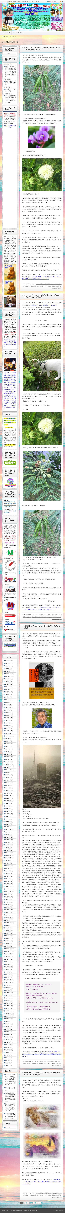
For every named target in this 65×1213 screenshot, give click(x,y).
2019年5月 (8, 873)
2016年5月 (8, 967)
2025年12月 (8, 671)
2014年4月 (8, 1031)
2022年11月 (8, 767)
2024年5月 (8, 720)
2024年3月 (8, 725)
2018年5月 (8, 904)
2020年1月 (8, 852)
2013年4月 (8, 1060)
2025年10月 (8, 676)
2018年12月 (8, 886)
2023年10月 (8, 738)
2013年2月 (8, 1063)
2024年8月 (8, 712)
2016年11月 (8, 951)
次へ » (38, 1203)
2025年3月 (8, 694)
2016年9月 (8, 956)
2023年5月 (8, 751)
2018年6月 (8, 902)
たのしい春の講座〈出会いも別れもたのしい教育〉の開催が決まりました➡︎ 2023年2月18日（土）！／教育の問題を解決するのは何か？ (10, 71)
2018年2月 (8, 912)
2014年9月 (8, 1018)
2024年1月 (8, 730)
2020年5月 (8, 842)
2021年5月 (8, 814)
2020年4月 (8, 845)
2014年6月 (8, 1026)
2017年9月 (8, 925)
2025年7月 (8, 684)
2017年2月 (8, 943)
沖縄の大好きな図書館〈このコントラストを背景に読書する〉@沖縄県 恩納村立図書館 (10, 1107)
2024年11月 (8, 705)
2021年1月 (8, 824)
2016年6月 (8, 964)
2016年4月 (8, 969)
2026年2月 (8, 666)
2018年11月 (8, 889)
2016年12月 (8, 948)
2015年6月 (8, 995)
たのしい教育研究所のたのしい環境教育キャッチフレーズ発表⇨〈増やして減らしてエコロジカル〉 (10, 99)
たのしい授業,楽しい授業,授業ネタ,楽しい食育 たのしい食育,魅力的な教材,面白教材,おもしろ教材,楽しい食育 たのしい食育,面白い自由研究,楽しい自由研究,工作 (42, 286)
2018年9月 (8, 894)
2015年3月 (8, 1003)
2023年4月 (8, 754)
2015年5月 (8, 998)
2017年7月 (8, 930)
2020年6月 (8, 839)
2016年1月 (8, 977)
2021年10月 (8, 800)
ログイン (7, 1127)
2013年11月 (8, 1044)
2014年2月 (8, 1037)
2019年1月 (8, 884)
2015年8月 (8, 990)
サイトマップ (17, 32)
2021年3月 (8, 819)
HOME (3, 37)
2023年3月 (8, 756)
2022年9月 (8, 772)
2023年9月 (8, 741)
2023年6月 (8, 749)
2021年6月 (8, 811)
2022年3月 (8, 788)
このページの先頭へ (58, 1210)
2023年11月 (8, 736)
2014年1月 (8, 1039)
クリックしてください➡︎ (10, 643)
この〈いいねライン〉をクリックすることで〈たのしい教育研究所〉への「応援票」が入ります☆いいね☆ (41, 1054)
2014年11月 (8, 1013)
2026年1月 (8, 668)
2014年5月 (8, 1029)
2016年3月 (8, 972)
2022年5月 (8, 782)
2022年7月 (8, 777)
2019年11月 (8, 858)
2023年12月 (8, 733)
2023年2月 (8, 759)
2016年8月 (8, 959)
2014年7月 (8, 1024)
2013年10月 (8, 1047)
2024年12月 (8, 702)
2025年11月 (8, 673)
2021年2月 (8, 821)
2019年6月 (8, 871)
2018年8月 (8, 897)
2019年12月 (8, 855)
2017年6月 (8, 933)
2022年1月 (8, 793)
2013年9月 (8, 1050)
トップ (8, 32)
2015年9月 (8, 987)
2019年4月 (8, 876)
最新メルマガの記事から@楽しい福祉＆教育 (10, 1089)
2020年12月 (8, 826)
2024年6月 (8, 717)
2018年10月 (8, 891)
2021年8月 (8, 806)
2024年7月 (8, 715)
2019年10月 (8, 860)
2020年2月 (8, 850)
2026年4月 (8, 660)
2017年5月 (8, 935)
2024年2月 (8, 728)
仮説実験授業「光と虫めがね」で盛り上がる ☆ (10, 83)
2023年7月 (8, 746)
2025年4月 (8, 692)
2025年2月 (8, 697)
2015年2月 (8, 1005)
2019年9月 (8, 863)
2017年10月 (8, 922)
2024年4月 (8, 723)
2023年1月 (8, 762)
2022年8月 (8, 775)
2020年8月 (8, 834)
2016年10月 (8, 954)
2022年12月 (8, 764)
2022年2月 (8, 790)
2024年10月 (8, 707)
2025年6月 (8, 686)
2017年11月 (8, 920)
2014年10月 (8, 1016)
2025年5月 (8, 689)
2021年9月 (8, 803)
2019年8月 (8, 865)
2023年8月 (8, 743)
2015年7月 (8, 992)
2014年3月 (8, 1034)
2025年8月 (8, 681)
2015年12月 (8, 980)
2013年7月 (8, 1055)
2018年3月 (8, 909)
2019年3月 (8, 878)
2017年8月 (8, 928)
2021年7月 (8, 808)
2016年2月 (8, 974)
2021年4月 (8, 816)
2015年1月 (8, 1008)
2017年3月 (8, 941)
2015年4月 (8, 1000)
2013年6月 (8, 1057)
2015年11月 (8, 982)
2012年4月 (8, 1065)
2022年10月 (8, 769)
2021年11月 (8, 798)
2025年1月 (8, 699)
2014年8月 (8, 1021)
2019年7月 (8, 868)
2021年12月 (8, 795)
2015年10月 (8, 985)
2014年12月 (8, 1011)
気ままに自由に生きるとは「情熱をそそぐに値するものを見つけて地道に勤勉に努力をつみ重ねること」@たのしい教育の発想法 (10, 1079)
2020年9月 (8, 832)
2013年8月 (8, 1052)
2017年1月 (8, 946)
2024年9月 (8, 710)
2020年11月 (8, 829)
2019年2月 (8, 881)
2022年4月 (8, 785)
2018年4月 (8, 907)
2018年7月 (8, 899)
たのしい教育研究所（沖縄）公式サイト (19, 1210)
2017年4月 (8, 938)
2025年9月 (8, 679)
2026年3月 (8, 663)
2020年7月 (8, 837)
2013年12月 (8, 1042)
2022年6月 (8, 780)
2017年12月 (8, 917)
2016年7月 (8, 961)
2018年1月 (8, 915)
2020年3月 (8, 847)
